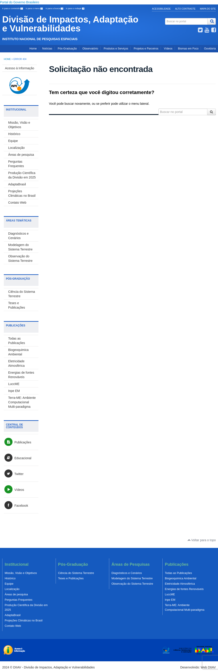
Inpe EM (14, 391)
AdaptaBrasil (17, 184)
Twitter (14, 474)
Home (33, 48)
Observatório (90, 48)
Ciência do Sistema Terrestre (76, 573)
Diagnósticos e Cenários (126, 573)
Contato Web (17, 202)
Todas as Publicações (178, 573)
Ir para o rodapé (75, 8)
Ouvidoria (210, 48)
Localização (16, 148)
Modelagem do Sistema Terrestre (132, 578)
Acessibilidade (161, 9)
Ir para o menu (34, 8)
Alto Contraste (185, 9)
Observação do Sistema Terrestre (132, 583)
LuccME (14, 384)
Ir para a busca (55, 8)
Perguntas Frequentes (18, 599)
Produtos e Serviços (116, 48)
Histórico (14, 134)
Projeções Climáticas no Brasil (23, 620)
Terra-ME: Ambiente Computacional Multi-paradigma (22, 402)
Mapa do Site (208, 9)
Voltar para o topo (202, 540)
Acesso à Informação (19, 68)
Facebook (16, 505)
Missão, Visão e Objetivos (21, 573)
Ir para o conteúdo (12, 8)
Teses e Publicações (71, 578)
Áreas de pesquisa (21, 154)
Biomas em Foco (188, 48)
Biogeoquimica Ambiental (180, 578)
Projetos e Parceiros (146, 48)
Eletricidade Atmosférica (180, 583)
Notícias (47, 48)
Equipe (13, 141)
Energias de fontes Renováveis (184, 589)
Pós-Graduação (67, 48)
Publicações (17, 442)
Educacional (17, 458)
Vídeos (168, 48)
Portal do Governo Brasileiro (19, 2)
